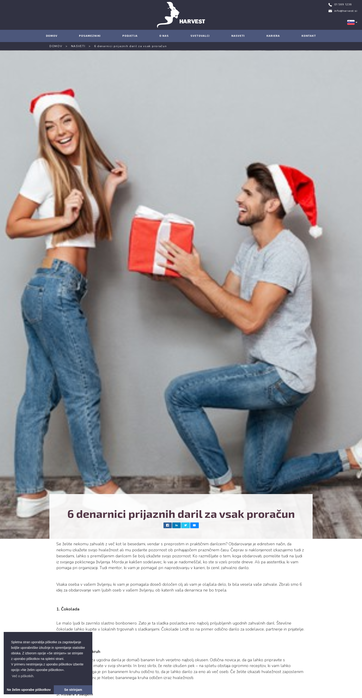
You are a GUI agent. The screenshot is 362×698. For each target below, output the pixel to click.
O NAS (164, 35)
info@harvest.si (346, 10)
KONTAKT (309, 35)
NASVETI (238, 35)
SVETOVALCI (200, 35)
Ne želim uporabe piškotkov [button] (29, 690)
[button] (23, 676)
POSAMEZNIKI (90, 35)
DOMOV (51, 35)
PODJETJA (129, 35)
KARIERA (273, 35)
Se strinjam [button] (73, 690)
